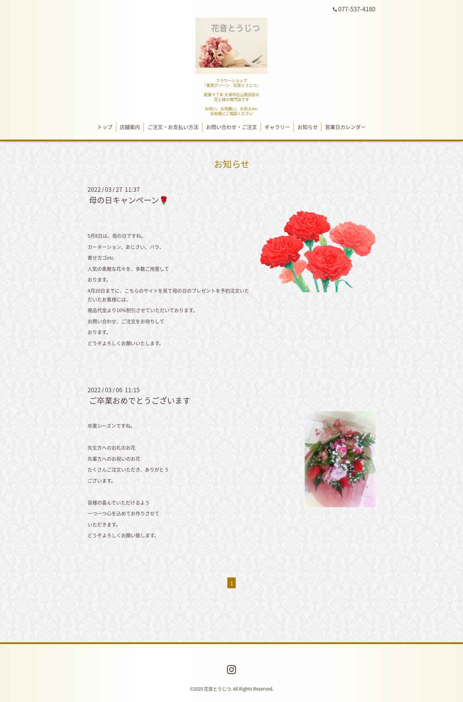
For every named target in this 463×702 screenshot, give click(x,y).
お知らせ (307, 127)
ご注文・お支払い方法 (173, 127)
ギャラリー (277, 127)
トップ (104, 127)
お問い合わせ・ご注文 (231, 127)
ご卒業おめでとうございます (139, 400)
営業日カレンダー (345, 127)
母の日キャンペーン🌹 (129, 200)
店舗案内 (130, 127)
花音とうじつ (217, 688)
